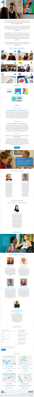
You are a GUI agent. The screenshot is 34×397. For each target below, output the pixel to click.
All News (17, 147)
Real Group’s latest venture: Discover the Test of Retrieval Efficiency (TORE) (17, 136)
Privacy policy (31, 393)
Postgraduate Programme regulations (25, 393)
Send (4, 349)
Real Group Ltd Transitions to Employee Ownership (17, 110)
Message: (2, 341)
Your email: (3, 336)
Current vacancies (29, 5)
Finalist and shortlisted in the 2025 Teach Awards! (17, 123)
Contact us (30, 2)
